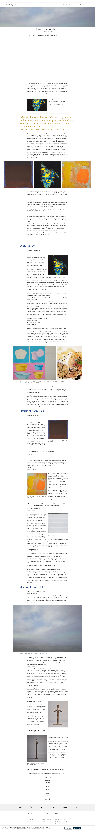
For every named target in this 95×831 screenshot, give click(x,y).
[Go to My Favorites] (83, 5)
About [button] (48, 1)
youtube (65, 807)
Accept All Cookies (77, 828)
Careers (43, 821)
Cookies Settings (68, 828)
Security (57, 815)
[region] (47, 828)
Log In (30, 1)
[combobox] (72, 5)
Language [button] (84, 1)
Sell (46, 4)
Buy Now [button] (29, 4)
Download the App (32, 819)
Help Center (31, 815)
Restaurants (56, 1)
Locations (30, 817)
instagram (53, 807)
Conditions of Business (60, 819)
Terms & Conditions (59, 817)
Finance (52, 4)
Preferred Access (39, 1)
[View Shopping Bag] (87, 5)
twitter (31, 807)
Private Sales (38, 4)
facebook (42, 807)
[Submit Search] (80, 4)
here (49, 234)
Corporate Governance (47, 819)
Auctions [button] (21, 4)
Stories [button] (65, 1)
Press (43, 815)
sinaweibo (76, 807)
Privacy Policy (45, 817)
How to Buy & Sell (74, 1)
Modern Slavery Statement (61, 821)
